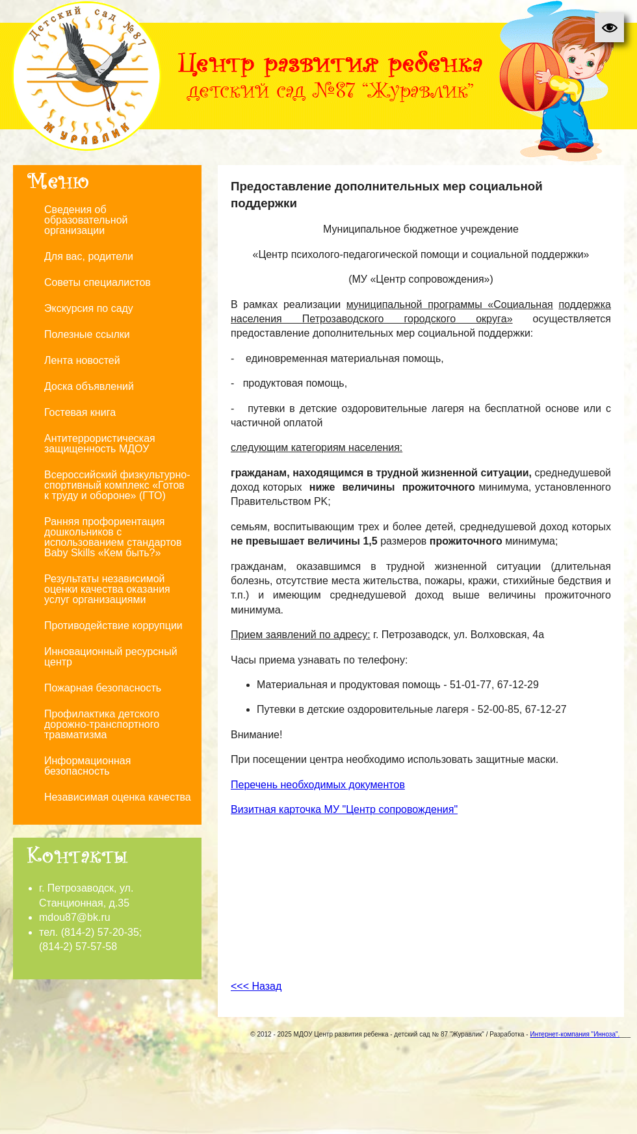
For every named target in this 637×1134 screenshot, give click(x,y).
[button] (609, 27)
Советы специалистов (97, 282)
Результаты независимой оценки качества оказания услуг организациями (107, 589)
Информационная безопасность (87, 766)
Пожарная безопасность (102, 687)
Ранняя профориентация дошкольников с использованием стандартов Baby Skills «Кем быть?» (112, 537)
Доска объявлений (89, 386)
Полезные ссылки (87, 334)
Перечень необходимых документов (318, 784)
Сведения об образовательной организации (85, 220)
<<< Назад (256, 986)
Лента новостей (82, 360)
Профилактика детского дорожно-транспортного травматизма (101, 724)
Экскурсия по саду (88, 308)
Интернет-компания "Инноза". (574, 1034)
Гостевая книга (80, 412)
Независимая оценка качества (117, 797)
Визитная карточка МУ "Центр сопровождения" (344, 809)
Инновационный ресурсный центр (110, 656)
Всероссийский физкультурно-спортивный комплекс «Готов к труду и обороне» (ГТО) (117, 485)
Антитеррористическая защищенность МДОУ (99, 443)
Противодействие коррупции (113, 625)
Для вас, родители (88, 256)
